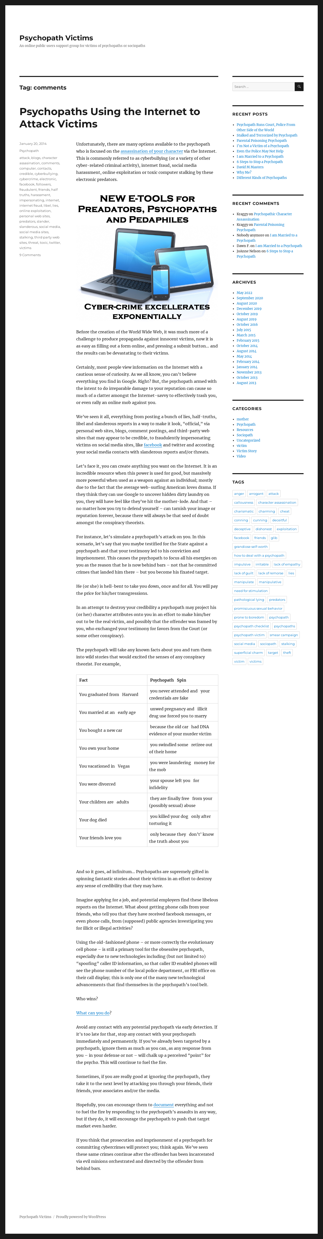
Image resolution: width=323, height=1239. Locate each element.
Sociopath (245, 435)
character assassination (277, 502)
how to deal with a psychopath (259, 555)
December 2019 (249, 309)
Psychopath (29, 151)
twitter (54, 242)
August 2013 (246, 383)
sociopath (268, 644)
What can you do (93, 1012)
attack (24, 158)
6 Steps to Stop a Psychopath (260, 162)
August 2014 (246, 351)
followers (43, 184)
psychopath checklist (251, 626)
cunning (260, 520)
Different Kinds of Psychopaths (262, 178)
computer (27, 168)
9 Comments (30, 255)
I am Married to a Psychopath (260, 156)
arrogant (256, 494)
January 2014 (247, 367)
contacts (44, 168)
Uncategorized (248, 440)
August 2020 (247, 303)
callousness (243, 502)
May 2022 (244, 293)
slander (43, 221)
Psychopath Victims (56, 38)
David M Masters (250, 167)
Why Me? (244, 172)
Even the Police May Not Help (260, 151)
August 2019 (247, 319)
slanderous (28, 227)
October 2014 (247, 346)
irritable (262, 564)
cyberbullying (46, 174)
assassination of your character (152, 151)
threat (33, 242)
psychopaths (284, 626)
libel (47, 205)
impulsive (242, 564)
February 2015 (248, 340)
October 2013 (247, 377)
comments (50, 163)
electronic (48, 179)
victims (25, 248)
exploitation (287, 529)
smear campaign (284, 635)
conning (241, 520)
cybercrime (28, 179)
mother (243, 419)
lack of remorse (270, 573)
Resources (245, 430)
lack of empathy (287, 564)
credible (26, 174)
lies (55, 205)
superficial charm (248, 653)
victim (242, 446)
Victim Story (247, 451)
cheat (284, 511)
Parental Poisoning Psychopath (262, 141)
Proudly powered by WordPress (81, 1217)
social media (49, 227)
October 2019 (247, 314)
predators (27, 221)
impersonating (31, 200)
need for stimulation (251, 591)
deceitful (279, 520)
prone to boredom (249, 617)
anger (239, 494)
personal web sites (34, 216)
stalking (26, 237)
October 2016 (247, 324)
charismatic (244, 511)
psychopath (279, 617)
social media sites (33, 232)
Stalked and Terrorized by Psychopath (267, 135)
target (273, 653)
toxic (44, 242)
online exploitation (35, 211)
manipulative (270, 582)
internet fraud (30, 205)
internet (52, 200)
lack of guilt (243, 573)
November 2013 (249, 372)
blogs (35, 158)
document (163, 1104)
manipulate (244, 582)
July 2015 (244, 330)
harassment (40, 195)
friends (44, 189)
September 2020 (250, 298)
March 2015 (246, 335)
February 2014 (248, 362)
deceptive (242, 529)
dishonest (264, 529)
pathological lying (249, 600)
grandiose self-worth (251, 547)
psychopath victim (249, 635)
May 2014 (244, 356)
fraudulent (28, 189)
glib (274, 538)
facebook (153, 444)
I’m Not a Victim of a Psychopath (263, 146)
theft (287, 653)
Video (241, 456)
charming (267, 511)
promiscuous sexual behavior (258, 608)
